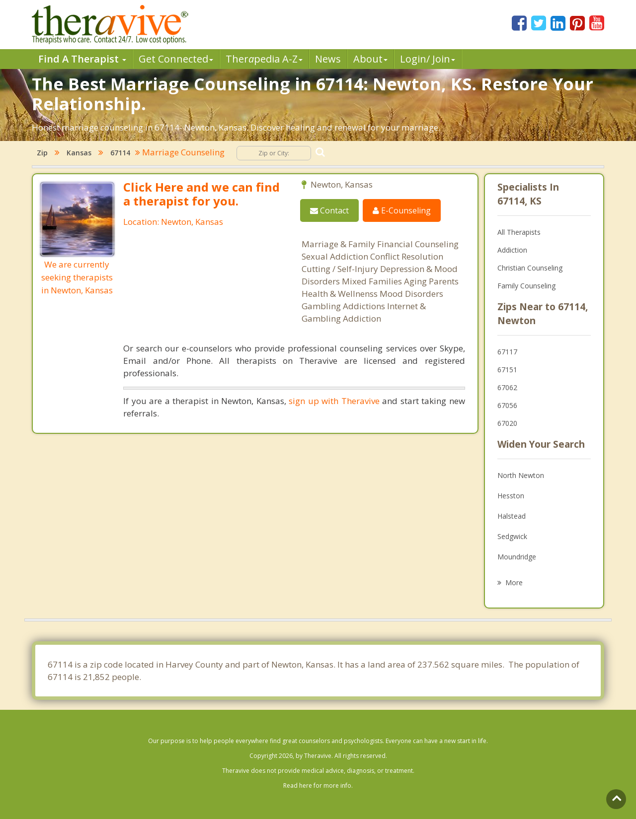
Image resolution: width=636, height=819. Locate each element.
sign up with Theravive (334, 401)
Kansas (79, 152)
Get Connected (176, 59)
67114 (120, 152)
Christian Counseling (529, 268)
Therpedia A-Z (264, 59)
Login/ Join (427, 59)
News (328, 59)
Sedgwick (512, 536)
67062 (507, 387)
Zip (42, 152)
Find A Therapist (82, 59)
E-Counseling (402, 210)
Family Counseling (526, 285)
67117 (507, 351)
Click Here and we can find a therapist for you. (201, 194)
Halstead (511, 516)
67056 (507, 405)
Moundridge (516, 556)
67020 (507, 423)
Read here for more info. (318, 785)
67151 (507, 369)
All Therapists (519, 232)
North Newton (520, 475)
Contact (329, 210)
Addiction (512, 250)
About (370, 59)
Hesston (510, 495)
